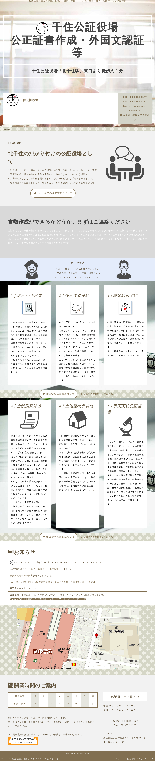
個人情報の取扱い (83, 753)
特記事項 (86, 104)
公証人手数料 (101, 100)
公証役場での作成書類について (53, 193)
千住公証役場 (29, 100)
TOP (62, 96)
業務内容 (74, 96)
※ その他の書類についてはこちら (97, 394)
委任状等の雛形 (91, 96)
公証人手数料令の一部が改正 (44, 569)
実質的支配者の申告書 (21, 575)
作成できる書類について (59, 393)
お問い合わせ (70, 753)
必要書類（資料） (60, 100)
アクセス (72, 104)
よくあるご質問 (82, 100)
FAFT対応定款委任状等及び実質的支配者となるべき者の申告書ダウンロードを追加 (53, 582)
